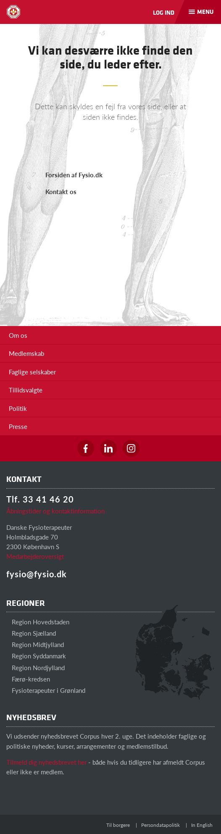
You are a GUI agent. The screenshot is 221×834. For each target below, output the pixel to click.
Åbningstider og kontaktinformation (55, 510)
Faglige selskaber (32, 371)
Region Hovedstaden (37, 621)
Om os (18, 335)
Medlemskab (26, 353)
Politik (18, 408)
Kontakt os (60, 191)
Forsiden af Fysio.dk (74, 174)
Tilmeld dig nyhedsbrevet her (46, 762)
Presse (18, 426)
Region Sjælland (31, 633)
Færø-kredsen (28, 678)
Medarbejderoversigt (35, 556)
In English (202, 825)
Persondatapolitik (160, 825)
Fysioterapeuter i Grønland (45, 690)
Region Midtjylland (35, 644)
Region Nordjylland (35, 667)
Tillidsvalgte (25, 389)
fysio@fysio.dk (36, 574)
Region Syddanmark (36, 655)
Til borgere (118, 825)
